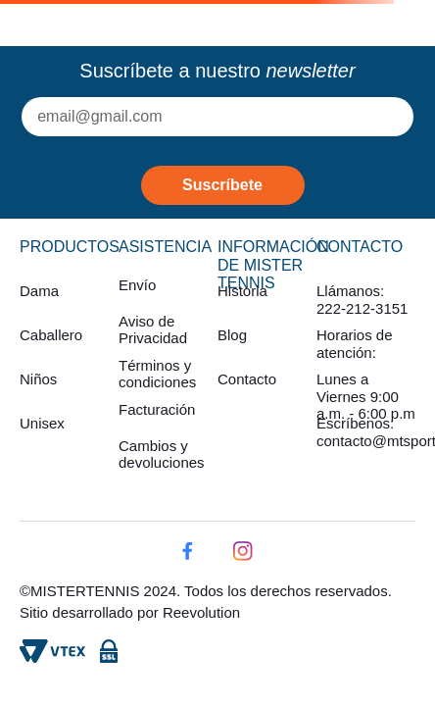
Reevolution (201, 612)
